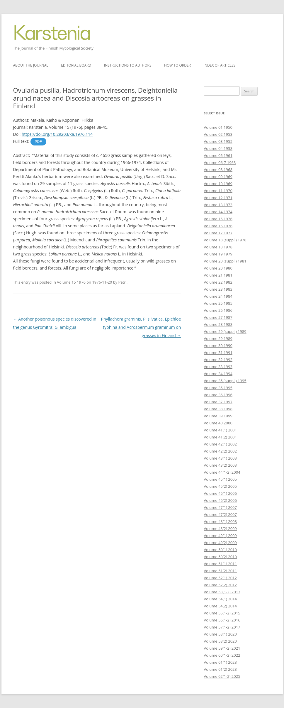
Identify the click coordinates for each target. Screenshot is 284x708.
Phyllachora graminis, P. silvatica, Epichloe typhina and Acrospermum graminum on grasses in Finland (141, 327)
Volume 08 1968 (218, 169)
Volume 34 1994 (218, 373)
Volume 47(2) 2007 (220, 514)
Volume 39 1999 (218, 416)
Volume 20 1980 (218, 268)
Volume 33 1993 (218, 366)
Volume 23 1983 (218, 289)
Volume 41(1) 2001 (220, 430)
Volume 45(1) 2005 (220, 479)
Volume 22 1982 (218, 282)
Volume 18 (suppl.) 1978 (225, 240)
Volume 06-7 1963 (220, 162)
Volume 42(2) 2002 (220, 451)
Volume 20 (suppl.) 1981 (225, 261)
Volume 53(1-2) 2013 (222, 591)
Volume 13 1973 (218, 204)
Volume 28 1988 (218, 324)
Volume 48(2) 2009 (220, 528)
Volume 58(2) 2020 (220, 641)
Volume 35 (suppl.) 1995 (225, 380)
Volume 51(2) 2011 (220, 570)
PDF (38, 142)
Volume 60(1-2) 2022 (222, 655)
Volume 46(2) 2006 (220, 500)
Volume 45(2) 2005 (220, 486)
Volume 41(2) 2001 (220, 437)
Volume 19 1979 (218, 254)
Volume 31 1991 (218, 352)
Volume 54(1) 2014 (220, 599)
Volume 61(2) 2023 (220, 669)
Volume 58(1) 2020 (220, 634)
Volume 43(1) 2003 (220, 458)
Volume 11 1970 (218, 190)
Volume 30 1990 (218, 345)
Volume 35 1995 (218, 387)
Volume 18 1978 (218, 247)
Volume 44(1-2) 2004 (222, 472)
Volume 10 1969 (218, 183)
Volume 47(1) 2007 (220, 507)
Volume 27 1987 (218, 317)
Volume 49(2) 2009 (220, 542)
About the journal (30, 65)
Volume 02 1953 (218, 134)
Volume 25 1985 (218, 303)
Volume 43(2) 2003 (220, 465)
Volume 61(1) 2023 (220, 662)
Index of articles (219, 65)
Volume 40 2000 (218, 423)
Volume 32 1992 (218, 359)
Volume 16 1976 (218, 225)
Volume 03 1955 (218, 141)
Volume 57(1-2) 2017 (222, 627)
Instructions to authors (128, 65)
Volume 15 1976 (71, 282)
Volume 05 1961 (218, 155)
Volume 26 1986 (218, 310)
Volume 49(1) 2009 (220, 535)
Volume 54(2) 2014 (220, 606)
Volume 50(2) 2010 (220, 556)
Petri (122, 282)
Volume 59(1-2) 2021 (222, 648)
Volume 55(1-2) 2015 (222, 613)
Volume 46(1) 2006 (220, 493)
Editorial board (76, 65)
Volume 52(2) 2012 (220, 584)
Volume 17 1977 (218, 233)
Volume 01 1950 (218, 127)
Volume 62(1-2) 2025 (222, 676)
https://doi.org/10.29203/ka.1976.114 (57, 134)
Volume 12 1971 (218, 197)
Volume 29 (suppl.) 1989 (225, 331)
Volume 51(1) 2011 (220, 563)
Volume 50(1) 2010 (220, 549)
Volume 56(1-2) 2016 (222, 620)
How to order (177, 65)
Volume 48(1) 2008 (220, 521)
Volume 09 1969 (218, 176)
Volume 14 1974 (218, 211)
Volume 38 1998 (218, 408)
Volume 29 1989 (218, 338)
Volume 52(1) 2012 (220, 577)
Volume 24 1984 (218, 296)
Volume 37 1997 (218, 401)
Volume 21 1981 (218, 275)
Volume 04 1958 (218, 148)
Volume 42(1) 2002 (220, 444)
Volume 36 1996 (218, 394)
